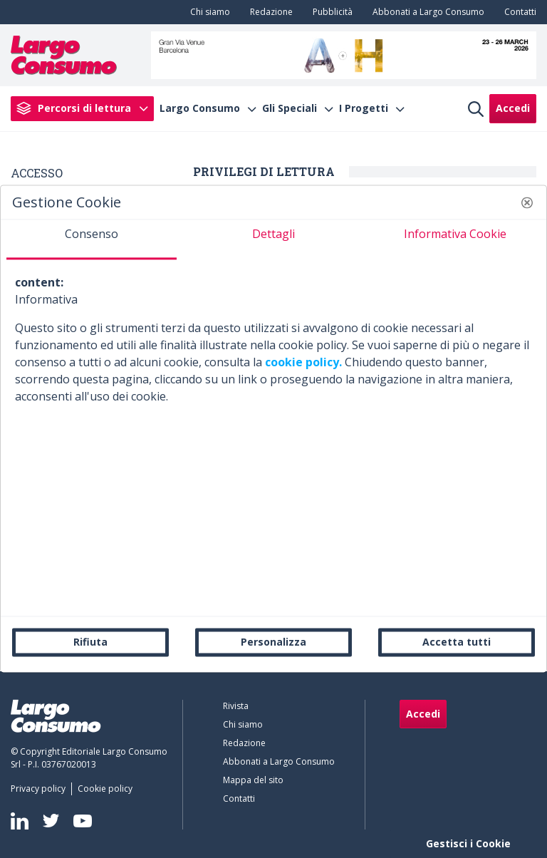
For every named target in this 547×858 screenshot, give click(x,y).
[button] (527, 202)
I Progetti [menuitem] (363, 108)
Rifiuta (90, 641)
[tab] (91, 239)
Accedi (513, 108)
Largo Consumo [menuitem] (200, 108)
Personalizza (273, 641)
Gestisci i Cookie (468, 843)
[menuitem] (207, 12)
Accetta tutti (456, 641)
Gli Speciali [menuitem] (289, 108)
